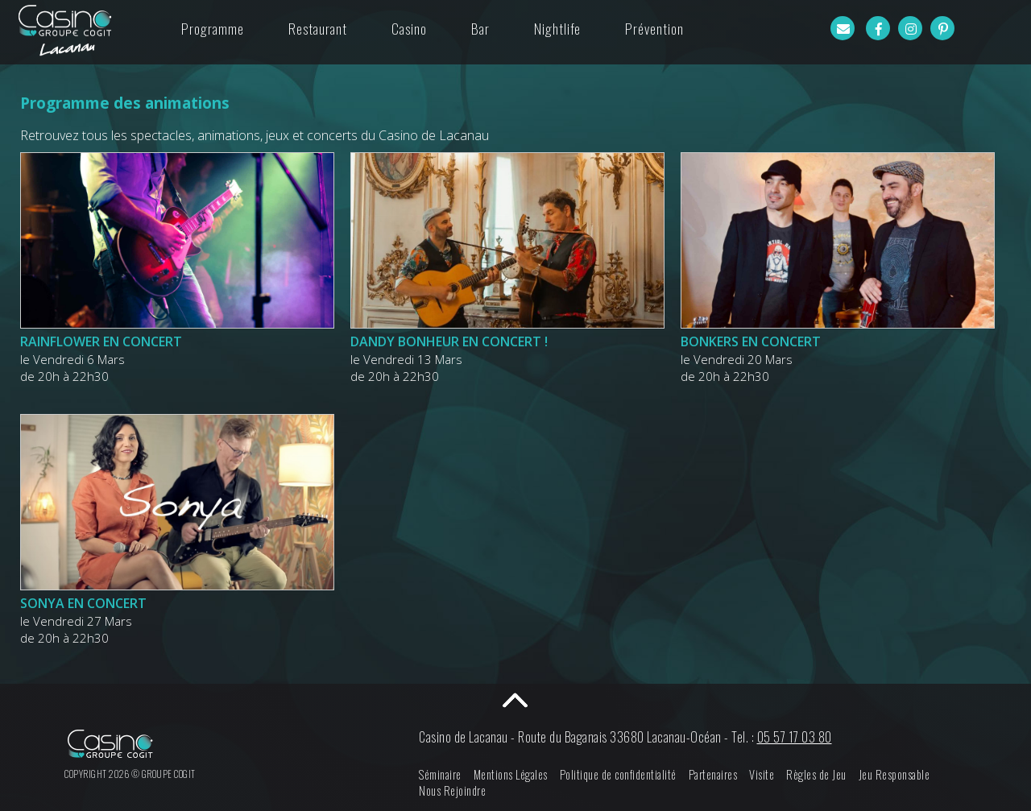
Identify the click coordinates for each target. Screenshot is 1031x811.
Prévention (654, 28)
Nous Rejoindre (452, 790)
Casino (409, 28)
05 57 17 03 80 (794, 737)
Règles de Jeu (816, 774)
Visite (761, 774)
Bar (480, 28)
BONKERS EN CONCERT (751, 341)
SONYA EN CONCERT (83, 603)
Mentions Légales (511, 774)
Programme (212, 28)
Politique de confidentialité (618, 774)
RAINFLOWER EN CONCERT (101, 341)
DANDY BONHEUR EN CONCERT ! (449, 341)
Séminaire (440, 774)
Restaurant (317, 28)
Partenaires (713, 774)
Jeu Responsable (894, 774)
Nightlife (557, 28)
